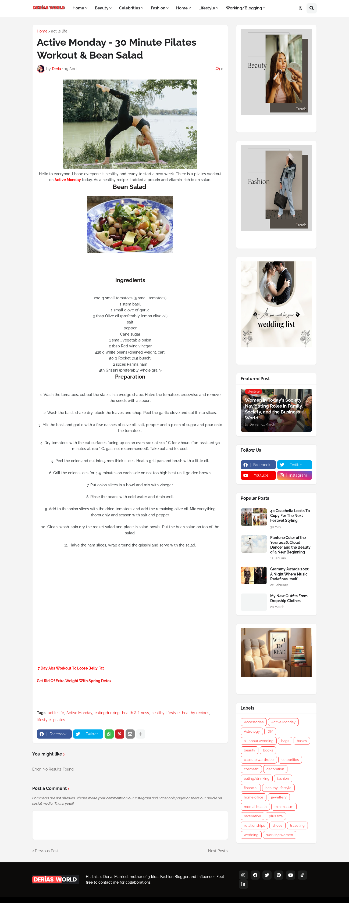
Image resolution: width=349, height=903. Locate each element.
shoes (277, 825)
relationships (254, 825)
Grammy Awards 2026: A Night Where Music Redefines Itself (290, 574)
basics (302, 741)
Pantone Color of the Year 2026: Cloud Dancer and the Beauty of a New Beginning (290, 545)
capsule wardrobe (259, 760)
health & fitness (135, 713)
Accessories (253, 722)
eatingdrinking (107, 713)
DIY (270, 731)
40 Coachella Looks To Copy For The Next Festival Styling (290, 516)
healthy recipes (195, 713)
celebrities (290, 760)
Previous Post (47, 851)
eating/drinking (256, 778)
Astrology (252, 731)
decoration (275, 769)
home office (253, 797)
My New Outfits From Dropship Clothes (289, 598)
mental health (255, 807)
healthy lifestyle (165, 713)
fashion (283, 778)
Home (42, 31)
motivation (252, 816)
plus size (276, 816)
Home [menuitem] (78, 8)
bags (285, 741)
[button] (301, 8)
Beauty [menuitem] (101, 8)
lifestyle (44, 720)
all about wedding (258, 741)
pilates (59, 720)
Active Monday (79, 713)
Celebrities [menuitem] (129, 8)
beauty (249, 750)
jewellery (279, 797)
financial (251, 788)
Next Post (216, 851)
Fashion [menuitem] (158, 8)
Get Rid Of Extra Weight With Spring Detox (74, 681)
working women (279, 835)
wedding (251, 835)
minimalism (284, 807)
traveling (297, 825)
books (268, 750)
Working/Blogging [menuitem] (244, 8)
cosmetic (251, 769)
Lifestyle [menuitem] (206, 8)
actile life (59, 31)
